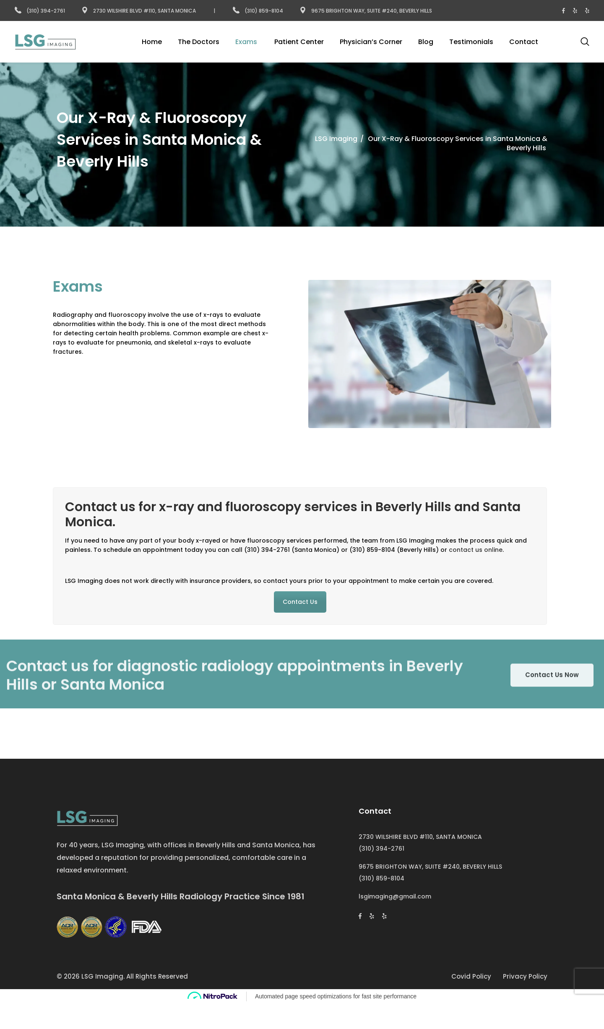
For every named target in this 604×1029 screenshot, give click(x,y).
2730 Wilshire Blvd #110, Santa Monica (138, 10)
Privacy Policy (525, 976)
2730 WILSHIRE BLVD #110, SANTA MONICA (420, 837)
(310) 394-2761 (40, 10)
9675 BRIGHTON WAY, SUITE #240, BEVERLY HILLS (430, 866)
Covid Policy (471, 976)
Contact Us (300, 602)
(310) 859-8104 (258, 10)
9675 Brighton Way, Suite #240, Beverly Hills (365, 10)
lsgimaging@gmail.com (395, 896)
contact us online (475, 550)
